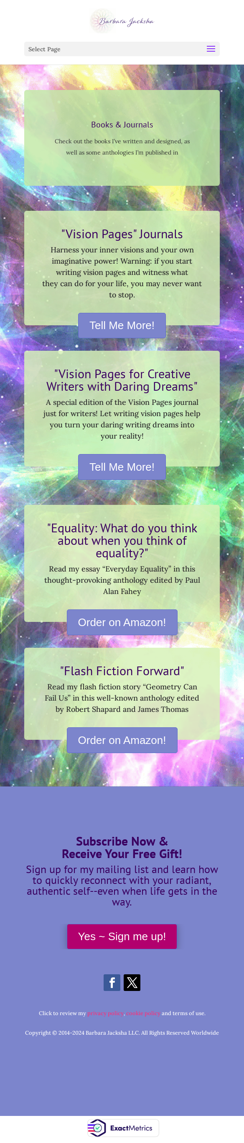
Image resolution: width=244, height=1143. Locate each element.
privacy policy (105, 1013)
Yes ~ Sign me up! (122, 936)
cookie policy (143, 1013)
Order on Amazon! (122, 622)
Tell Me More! (122, 325)
